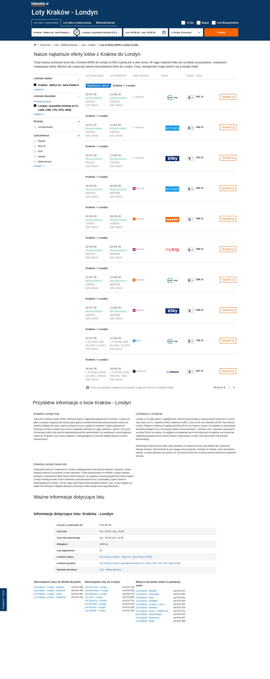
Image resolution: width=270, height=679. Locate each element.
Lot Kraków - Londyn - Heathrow (50, 597)
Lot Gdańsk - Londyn (95, 610)
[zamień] (77, 32)
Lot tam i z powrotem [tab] (46, 22)
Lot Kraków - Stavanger (147, 594)
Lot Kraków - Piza (144, 597)
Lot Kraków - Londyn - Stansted (49, 590)
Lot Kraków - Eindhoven (148, 617)
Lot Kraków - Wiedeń (146, 590)
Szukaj (221, 32)
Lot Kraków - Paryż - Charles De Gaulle (154, 611)
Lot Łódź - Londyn (94, 597)
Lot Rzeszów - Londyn (96, 587)
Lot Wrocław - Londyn (96, 604)
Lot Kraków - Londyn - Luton (48, 594)
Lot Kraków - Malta (145, 621)
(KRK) (126, 557)
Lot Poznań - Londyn (95, 607)
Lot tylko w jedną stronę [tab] (77, 22)
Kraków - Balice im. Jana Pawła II (58, 84)
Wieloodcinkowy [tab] (105, 22)
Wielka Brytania (43, 101)
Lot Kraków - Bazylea (146, 607)
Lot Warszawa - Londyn (96, 590)
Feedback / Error (3, 599)
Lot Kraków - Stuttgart (147, 600)
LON (147, 419)
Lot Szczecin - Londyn (96, 600)
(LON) (140, 563)
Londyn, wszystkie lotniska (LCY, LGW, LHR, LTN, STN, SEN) (58, 107)
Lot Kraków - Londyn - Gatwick (49, 587)
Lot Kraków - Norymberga (148, 614)
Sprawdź (228, 96)
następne (39, 89)
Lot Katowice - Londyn (96, 594)
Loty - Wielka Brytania (110, 569)
